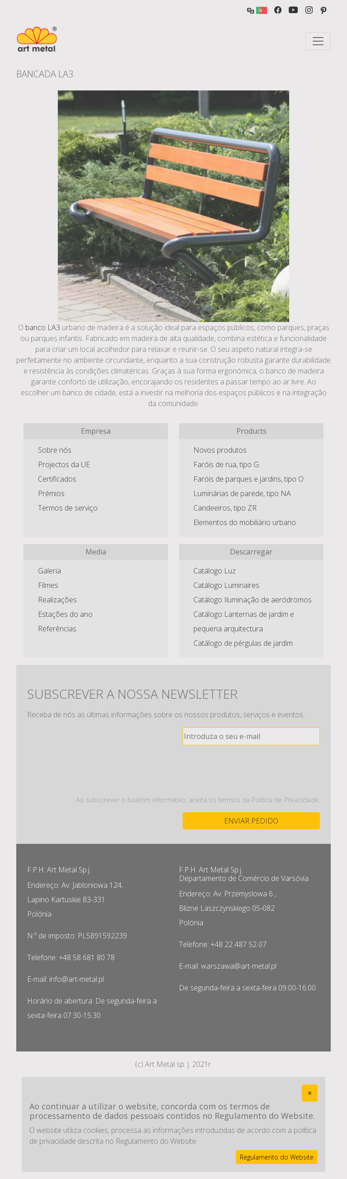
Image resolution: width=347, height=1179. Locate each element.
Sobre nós (54, 450)
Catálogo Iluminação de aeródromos (252, 600)
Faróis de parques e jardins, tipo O (248, 479)
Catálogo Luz (214, 571)
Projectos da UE (64, 464)
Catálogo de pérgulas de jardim (243, 643)
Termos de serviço (68, 508)
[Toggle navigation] (318, 41)
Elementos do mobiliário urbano (244, 522)
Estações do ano (65, 614)
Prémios (51, 493)
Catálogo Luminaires (226, 585)
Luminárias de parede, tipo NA (242, 493)
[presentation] (251, 770)
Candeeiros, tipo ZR (225, 508)
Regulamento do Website (277, 1157)
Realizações (57, 600)
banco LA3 (42, 327)
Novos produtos (220, 450)
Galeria (49, 571)
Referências (57, 629)
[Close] (310, 1093)
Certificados (57, 479)
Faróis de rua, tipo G (226, 464)
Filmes (48, 585)
